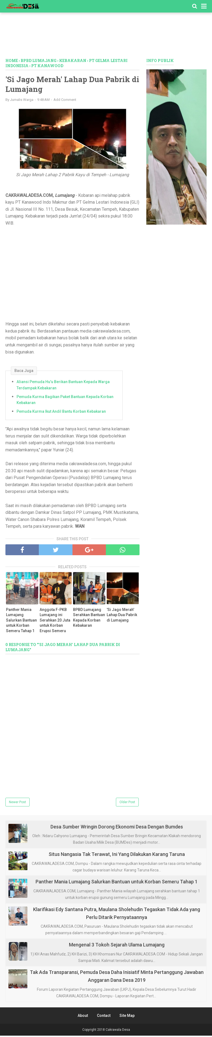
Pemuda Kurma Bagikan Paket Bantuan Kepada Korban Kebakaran (65, 401)
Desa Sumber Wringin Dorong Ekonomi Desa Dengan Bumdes (116, 828)
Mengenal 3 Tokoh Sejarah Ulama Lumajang (116, 946)
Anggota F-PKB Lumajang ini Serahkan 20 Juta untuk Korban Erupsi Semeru (55, 621)
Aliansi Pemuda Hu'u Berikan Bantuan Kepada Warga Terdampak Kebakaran (63, 386)
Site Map (127, 1017)
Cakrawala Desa (118, 1031)
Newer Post (17, 803)
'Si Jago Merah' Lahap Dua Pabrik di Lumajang (122, 616)
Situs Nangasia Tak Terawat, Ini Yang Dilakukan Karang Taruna (117, 855)
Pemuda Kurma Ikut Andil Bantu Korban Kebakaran (61, 413)
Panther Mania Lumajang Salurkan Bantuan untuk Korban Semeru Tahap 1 (21, 621)
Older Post (127, 803)
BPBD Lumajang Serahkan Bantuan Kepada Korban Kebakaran (89, 619)
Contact (103, 1017)
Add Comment (64, 101)
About (83, 1017)
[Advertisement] (106, 36)
